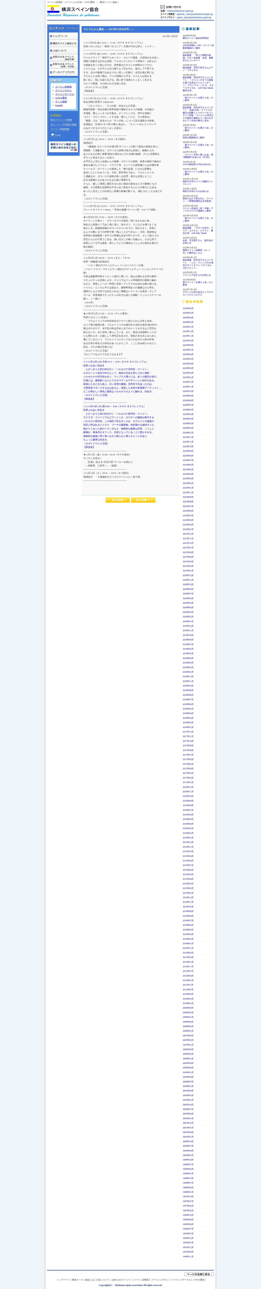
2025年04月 (188, 363)
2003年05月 (188, 1095)
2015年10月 (188, 851)
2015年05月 (188, 874)
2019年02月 (188, 667)
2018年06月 (188, 704)
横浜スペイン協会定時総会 (196, 38)
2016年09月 (188, 801)
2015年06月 (188, 870)
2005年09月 (188, 1063)
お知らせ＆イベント (121, 1279)
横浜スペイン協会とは (83, 1279)
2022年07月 (188, 506)
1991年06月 (188, 1252)
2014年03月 (188, 939)
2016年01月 (188, 837)
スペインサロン (63, 90)
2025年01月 (188, 377)
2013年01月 (188, 962)
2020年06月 (188, 598)
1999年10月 (188, 1159)
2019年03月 (188, 662)
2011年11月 (188, 985)
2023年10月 (188, 446)
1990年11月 (188, 1256)
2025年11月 (188, 336)
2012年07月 (188, 971)
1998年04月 (188, 1187)
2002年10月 (188, 1104)
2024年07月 (188, 405)
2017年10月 (188, 741)
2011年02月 (188, 989)
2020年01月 (188, 621)
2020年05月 (188, 603)
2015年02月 (188, 888)
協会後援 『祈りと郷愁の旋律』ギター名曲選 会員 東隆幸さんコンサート (198, 58)
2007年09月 (188, 1035)
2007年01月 (188, 1045)
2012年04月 (188, 975)
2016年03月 (188, 828)
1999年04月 (188, 1169)
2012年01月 (188, 980)
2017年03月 (188, 773)
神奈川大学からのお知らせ (196, 191)
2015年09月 (188, 856)
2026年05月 (188, 313)
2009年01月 (188, 1017)
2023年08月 (188, 455)
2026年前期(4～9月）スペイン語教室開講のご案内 (198, 46)
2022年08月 (188, 501)
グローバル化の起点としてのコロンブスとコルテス (198, 293)
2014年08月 (188, 916)
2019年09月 (188, 639)
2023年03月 (188, 478)
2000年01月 (188, 1155)
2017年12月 (188, 732)
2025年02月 (188, 373)
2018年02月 (188, 722)
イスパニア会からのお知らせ (197, 275)
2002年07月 (188, 1109)
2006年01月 (188, 1058)
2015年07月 (188, 865)
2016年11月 (188, 791)
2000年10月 (188, 1141)
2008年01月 (188, 1031)
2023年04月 (188, 474)
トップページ (63, 1279)
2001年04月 (188, 1132)
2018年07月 (188, 699)
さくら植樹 (61, 101)
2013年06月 (188, 952)
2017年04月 (188, 768)
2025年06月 (188, 354)
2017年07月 (188, 755)
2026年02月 (188, 322)
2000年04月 (188, 1150)
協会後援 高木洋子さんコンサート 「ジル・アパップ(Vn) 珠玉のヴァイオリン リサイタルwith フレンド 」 (198, 264)
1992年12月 (188, 1238)
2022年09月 (188, 497)
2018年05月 (188, 708)
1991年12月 (188, 1247)
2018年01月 (188, 727)
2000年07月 (188, 1146)
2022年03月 (188, 524)
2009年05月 (188, 1012)
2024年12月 (188, 382)
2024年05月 (188, 414)
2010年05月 (188, 999)
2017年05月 (188, 764)
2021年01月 (188, 570)
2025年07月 (188, 350)
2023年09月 (188, 451)
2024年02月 (188, 428)
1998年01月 (188, 1192)
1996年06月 (188, 1219)
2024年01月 (188, 432)
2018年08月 (188, 695)
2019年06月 (188, 649)
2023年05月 (188, 469)
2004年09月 (188, 1077)
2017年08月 (188, 750)
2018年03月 (188, 718)
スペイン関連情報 (60, 129)
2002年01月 (188, 1118)
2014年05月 (188, 929)
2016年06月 (188, 814)
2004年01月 (188, 1086)
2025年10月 (188, 340)
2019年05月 (188, 653)
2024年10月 (188, 391)
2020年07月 (188, 593)
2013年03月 (188, 957)
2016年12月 (188, 787)
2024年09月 (188, 395)
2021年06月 (188, 552)
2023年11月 (188, 441)
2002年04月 (188, 1113)
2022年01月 (188, 529)
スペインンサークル (181, 1279)
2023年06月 (188, 465)
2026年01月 (188, 327)
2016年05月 (188, 819)
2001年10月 (188, 1123)
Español (59, 105)
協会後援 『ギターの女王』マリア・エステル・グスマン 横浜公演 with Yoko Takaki (198, 230)
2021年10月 (188, 543)
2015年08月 (188, 860)
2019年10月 (188, 635)
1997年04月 (188, 1206)
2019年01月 (188, 672)
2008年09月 (188, 1022)
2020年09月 (188, 589)
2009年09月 (188, 1008)
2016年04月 (188, 824)
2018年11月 (188, 681)
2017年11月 (188, 736)
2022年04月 (188, 520)
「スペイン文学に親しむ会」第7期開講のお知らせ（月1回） (198, 155)
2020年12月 (188, 575)
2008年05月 (188, 1026)
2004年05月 (188, 1081)
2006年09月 (188, 1049)
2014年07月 (188, 920)
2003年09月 (188, 1090)
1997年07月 (188, 1201)
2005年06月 (188, 1067)
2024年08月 (188, 400)
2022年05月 (188, 515)
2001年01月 (188, 1136)
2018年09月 (188, 690)
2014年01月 (188, 943)
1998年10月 (188, 1178)
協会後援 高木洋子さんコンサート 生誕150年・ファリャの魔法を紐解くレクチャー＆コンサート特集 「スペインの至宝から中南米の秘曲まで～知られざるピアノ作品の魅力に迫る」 (198, 114)
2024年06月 (188, 409)
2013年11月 (188, 948)
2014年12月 (188, 897)
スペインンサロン (160, 1279)
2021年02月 (188, 566)
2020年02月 (188, 616)
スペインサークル (64, 94)
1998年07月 (188, 1183)
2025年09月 (188, 345)
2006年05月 (188, 1054)
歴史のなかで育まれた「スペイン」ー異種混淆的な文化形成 (198, 199)
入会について (102, 1279)
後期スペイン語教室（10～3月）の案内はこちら (196, 251)
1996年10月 (188, 1215)
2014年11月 (188, 902)
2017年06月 (188, 759)
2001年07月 (188, 1127)
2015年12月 (188, 842)
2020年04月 (188, 607)
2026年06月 (188, 308)
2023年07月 (188, 460)
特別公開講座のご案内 (193, 137)
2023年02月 (188, 483)
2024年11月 (188, 386)
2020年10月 (188, 584)
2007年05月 (188, 1040)
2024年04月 (188, 418)
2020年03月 (188, 612)
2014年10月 (188, 906)
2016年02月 (188, 833)
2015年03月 (188, 883)
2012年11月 (188, 966)
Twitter (56, 135)
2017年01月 (188, 782)
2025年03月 (188, 368)
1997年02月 (188, 1210)
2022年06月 (188, 511)
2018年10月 (188, 685)
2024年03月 (188, 423)
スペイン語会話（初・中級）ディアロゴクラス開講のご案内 (198, 209)
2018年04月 (188, 713)
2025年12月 (188, 331)
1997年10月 (188, 1196)
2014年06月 (188, 925)
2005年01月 (188, 1072)
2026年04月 (188, 317)
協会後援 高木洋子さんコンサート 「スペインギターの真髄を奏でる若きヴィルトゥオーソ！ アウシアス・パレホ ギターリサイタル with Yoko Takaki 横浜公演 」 (198, 84)
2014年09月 (188, 911)
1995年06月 (188, 1224)
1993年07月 (188, 1233)
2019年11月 (188, 630)
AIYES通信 (61, 98)
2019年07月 (188, 644)
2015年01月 (188, 893)
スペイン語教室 (63, 87)
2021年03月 (188, 561)
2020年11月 (188, 580)
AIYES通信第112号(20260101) (197, 164)
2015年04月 (188, 879)
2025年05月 (188, 359)
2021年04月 (188, 557)
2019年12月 (188, 626)
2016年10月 (188, 796)
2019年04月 (188, 658)
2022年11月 (188, 492)
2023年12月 (188, 437)
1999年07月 (188, 1164)
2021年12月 (188, 534)
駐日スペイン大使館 (61, 120)
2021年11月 (188, 538)
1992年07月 (188, 1242)
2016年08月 (188, 805)
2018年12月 (188, 676)
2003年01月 (188, 1100)
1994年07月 (188, 1229)
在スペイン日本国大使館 (64, 124)
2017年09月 (188, 745)
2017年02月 (188, 778)
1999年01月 (188, 1173)
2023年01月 (188, 488)
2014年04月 (188, 934)
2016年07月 (188, 810)
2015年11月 (188, 847)
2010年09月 (188, 994)
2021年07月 (188, 547)
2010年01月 (188, 1003)
